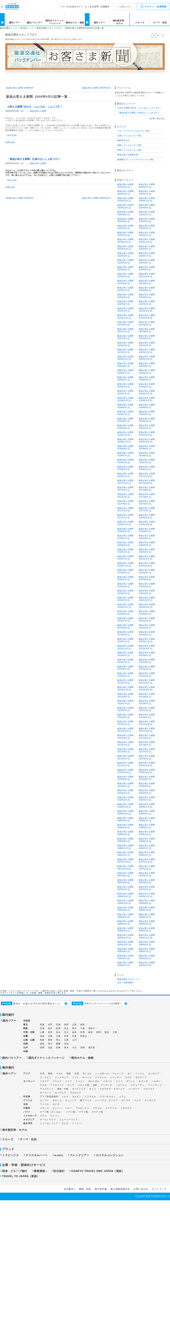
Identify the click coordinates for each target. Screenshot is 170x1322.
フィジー (76, 1123)
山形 (74, 1024)
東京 (74, 1028)
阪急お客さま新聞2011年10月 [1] (147, 729)
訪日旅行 (59, 1171)
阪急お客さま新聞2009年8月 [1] (125, 819)
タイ (129, 1073)
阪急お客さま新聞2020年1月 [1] (125, 392)
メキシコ (44, 1108)
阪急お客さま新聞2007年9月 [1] (147, 867)
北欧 (95, 1085)
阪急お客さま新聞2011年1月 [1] (125, 764)
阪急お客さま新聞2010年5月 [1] (147, 784)
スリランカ (100, 1077)
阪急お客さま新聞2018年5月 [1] (125, 461)
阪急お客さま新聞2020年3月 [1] (125, 385)
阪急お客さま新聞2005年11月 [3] (147, 936)
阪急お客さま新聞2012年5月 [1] (125, 709)
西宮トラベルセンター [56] (129, 150)
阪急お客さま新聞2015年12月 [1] (147, 557)
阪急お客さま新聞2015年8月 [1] (147, 571)
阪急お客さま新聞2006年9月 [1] (147, 901)
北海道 (26, 1021)
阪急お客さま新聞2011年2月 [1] (147, 757)
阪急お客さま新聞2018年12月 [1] (147, 433)
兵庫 (74, 1036)
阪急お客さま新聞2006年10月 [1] (125, 901)
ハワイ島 (70, 1112)
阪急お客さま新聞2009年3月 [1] (147, 833)
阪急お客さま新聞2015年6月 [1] (147, 578)
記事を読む (10, 142)
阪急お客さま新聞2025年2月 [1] (125, 192)
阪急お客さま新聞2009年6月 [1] (125, 826)
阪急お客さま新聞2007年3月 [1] (147, 881)
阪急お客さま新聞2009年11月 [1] (147, 805)
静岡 (98, 1032)
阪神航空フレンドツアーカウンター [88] (135, 159)
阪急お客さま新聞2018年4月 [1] (147, 461)
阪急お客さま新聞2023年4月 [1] (125, 268)
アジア (26, 1073)
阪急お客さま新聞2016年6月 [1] (147, 536)
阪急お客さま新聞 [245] (127, 155)
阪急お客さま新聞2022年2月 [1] (147, 302)
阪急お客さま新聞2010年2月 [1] (125, 798)
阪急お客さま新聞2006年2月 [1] (125, 929)
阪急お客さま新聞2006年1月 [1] (147, 929)
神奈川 (91, 1028)
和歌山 (83, 1036)
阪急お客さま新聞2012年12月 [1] (147, 681)
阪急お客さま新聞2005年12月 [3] (125, 936)
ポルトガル (94, 1081)
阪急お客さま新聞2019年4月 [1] (147, 419)
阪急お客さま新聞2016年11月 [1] (125, 523)
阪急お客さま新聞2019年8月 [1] (147, 406)
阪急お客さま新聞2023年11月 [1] (147, 240)
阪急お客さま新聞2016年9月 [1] (125, 530)
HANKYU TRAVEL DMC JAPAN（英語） (97, 1171)
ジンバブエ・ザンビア (106, 1100)
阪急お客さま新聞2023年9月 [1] (147, 247)
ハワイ (26, 1112)
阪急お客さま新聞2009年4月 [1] (125, 833)
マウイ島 (83, 1112)
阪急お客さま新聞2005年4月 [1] (125, 963)
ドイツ (68, 1081)
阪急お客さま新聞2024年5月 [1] (147, 220)
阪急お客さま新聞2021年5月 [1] (125, 337)
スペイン (80, 1081)
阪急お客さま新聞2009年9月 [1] (147, 812)
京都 (50, 1036)
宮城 (58, 1024)
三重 (114, 1032)
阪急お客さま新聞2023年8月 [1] (125, 254)
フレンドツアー (79, 1155)
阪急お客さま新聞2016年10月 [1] (147, 523)
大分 (74, 1047)
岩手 (50, 1024)
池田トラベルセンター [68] (129, 145)
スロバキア (149, 1089)
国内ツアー (14, 22)
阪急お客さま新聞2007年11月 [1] (147, 860)
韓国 (68, 1073)
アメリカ (44, 1104)
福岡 (42, 1047)
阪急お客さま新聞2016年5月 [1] (125, 543)
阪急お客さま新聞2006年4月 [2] (125, 922)
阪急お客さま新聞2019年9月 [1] (125, 406)
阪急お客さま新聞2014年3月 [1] (125, 633)
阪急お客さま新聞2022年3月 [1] (125, 302)
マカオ (59, 1073)
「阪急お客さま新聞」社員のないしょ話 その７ (33, 159)
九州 (25, 1047)
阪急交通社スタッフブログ (21, 34)
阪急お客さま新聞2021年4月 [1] (147, 337)
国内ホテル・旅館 (75, 22)
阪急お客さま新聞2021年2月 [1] (147, 344)
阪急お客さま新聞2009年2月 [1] (125, 840)
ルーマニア (60, 1093)
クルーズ (139, 22)
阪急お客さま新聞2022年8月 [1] (147, 282)
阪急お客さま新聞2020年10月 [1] (147, 357)
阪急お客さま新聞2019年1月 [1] (125, 433)
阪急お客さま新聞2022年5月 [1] (125, 295)
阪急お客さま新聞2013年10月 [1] (147, 647)
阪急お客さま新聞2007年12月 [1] (125, 860)
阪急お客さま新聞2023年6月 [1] (125, 261)
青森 (42, 1024)
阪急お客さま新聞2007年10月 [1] (125, 867)
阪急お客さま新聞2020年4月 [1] (147, 378)
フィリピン (45, 1077)
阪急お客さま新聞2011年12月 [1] (147, 722)
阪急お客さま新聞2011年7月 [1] (125, 743)
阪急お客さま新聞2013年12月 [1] (147, 640)
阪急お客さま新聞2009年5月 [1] (147, 826)
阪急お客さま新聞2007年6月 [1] (125, 881)
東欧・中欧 (63, 1089)
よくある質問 (92, 6)
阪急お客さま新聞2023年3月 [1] (147, 268)
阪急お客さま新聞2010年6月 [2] (125, 784)
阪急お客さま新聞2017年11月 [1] (125, 481)
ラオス (128, 1077)
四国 (25, 1044)
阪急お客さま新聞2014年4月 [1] (147, 626)
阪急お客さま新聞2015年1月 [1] (125, 598)
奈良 (66, 1036)
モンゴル (87, 1073)
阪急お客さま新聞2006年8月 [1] (125, 908)
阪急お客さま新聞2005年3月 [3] (147, 963)
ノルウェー (121, 1085)
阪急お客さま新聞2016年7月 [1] (125, 536)
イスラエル (90, 1096)
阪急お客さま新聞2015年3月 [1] (125, 591)
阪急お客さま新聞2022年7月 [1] (125, 289)
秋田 (66, 1024)
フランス (57, 1081)
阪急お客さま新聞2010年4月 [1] (125, 791)
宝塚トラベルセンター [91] (129, 136)
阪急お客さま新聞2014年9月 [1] (125, 612)
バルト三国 (83, 1085)
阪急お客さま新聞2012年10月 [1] (147, 688)
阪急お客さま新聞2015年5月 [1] (125, 585)
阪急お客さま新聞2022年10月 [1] (147, 275)
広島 (66, 1040)
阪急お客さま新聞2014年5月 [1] (125, 626)
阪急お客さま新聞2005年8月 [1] (125, 950)
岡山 (58, 1040)
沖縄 (25, 1051)
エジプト (44, 1100)
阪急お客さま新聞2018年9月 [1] (125, 447)
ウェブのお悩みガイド (71, 6)
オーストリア (79, 1089)
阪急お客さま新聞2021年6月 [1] (147, 330)
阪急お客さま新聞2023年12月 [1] (125, 240)
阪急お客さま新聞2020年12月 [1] (147, 350)
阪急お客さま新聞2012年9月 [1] (125, 695)
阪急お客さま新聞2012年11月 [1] (125, 688)
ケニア (137, 1100)
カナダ (55, 1104)
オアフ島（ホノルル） (51, 1112)
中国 (76, 1073)
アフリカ (27, 1100)
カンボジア (154, 1073)
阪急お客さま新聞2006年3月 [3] (147, 922)
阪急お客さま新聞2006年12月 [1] (125, 895)
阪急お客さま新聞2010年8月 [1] (147, 778)
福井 (74, 1032)
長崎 (58, 1047)
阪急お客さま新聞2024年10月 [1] (125, 206)
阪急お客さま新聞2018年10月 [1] (147, 440)
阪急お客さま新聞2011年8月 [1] (147, 736)
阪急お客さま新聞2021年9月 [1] (125, 323)
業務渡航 (39, 1171)
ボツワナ (125, 1100)
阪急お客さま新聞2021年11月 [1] (125, 316)
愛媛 (58, 1044)
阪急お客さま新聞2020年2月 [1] (147, 385)
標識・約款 (85, 1189)
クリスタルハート (37, 1155)
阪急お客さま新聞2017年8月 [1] (147, 488)
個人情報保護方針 (120, 1189)
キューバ (57, 1108)
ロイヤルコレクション (110, 1155)
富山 (58, 1032)
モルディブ (141, 1077)
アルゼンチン (82, 1108)
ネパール (86, 1077)
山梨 (42, 1032)
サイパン (54, 1116)
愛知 (106, 1032)
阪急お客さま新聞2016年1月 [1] (125, 557)
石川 (66, 1032)
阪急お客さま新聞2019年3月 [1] (125, 426)
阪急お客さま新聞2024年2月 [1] (125, 233)
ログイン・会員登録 (153, 6)
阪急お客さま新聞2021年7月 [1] (125, 330)
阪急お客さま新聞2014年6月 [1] (147, 619)
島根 (50, 1040)
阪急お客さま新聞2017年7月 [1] (125, 495)
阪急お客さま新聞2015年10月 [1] (147, 564)
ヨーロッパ (29, 1081)
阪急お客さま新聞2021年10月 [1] (147, 316)
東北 (25, 1024)
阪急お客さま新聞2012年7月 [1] (125, 702)
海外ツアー (99, 22)
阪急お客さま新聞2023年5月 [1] (147, 261)
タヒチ (65, 1123)
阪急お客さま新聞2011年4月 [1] (147, 750)
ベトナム (139, 1073)
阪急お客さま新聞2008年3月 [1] (147, 846)
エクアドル (111, 1108)
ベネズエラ (126, 1108)
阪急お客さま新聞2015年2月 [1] (147, 591)
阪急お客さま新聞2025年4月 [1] (125, 185)
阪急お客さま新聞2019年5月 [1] (125, 419)
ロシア (70, 1085)
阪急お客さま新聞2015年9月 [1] (125, 571)
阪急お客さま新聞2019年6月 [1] (147, 412)
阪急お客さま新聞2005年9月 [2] (147, 943)
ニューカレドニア (49, 1123)
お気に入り (125, 6)
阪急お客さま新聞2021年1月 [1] (125, 350)
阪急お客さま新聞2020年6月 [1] (147, 371)
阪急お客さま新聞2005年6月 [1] (125, 957)
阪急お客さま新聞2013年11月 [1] (125, 647)
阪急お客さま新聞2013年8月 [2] (147, 653)
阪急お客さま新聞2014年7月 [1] (125, 619)
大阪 (58, 1036)
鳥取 (42, 1040)
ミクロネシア (30, 1116)
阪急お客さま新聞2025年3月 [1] (147, 185)
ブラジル (97, 1108)
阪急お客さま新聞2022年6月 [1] (147, 289)
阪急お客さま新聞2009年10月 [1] (125, 812)
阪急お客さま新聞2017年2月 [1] (147, 509)
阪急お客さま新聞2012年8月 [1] (147, 695)
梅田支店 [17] (123, 140)
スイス (119, 1081)
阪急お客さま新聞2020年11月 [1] (125, 357)
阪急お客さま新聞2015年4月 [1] (147, 585)
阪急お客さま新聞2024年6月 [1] (125, 220)
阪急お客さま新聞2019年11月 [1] (125, 399)
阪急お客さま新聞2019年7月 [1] (125, 412)
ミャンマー (115, 1077)
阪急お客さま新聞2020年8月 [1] (147, 364)
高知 (66, 1044)
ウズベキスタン (108, 1096)
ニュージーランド (68, 1119)
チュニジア (71, 1100)
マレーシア (118, 1073)
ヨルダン (76, 1096)
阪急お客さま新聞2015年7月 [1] (125, 578)
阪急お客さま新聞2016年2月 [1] (147, 550)
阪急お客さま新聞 (38, 111)
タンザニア (150, 1100)
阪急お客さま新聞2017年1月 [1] (125, 516)
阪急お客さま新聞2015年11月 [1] (125, 564)
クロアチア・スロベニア (112, 1089)
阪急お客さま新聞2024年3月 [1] (147, 227)
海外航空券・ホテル (120, 22)
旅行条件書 (101, 1189)
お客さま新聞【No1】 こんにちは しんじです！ (34, 106)
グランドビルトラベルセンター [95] (133, 131)
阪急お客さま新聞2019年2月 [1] (147, 426)
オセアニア (29, 1119)
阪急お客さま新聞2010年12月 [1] (147, 764)
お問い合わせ (140, 1189)
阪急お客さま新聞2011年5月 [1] (125, 750)
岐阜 (90, 1032)
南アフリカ (85, 1100)
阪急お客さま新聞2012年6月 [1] (147, 702)
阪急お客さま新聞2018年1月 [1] (125, 474)
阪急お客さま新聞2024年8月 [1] (125, 213)
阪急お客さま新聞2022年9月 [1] (125, 282)
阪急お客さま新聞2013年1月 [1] (125, 681)
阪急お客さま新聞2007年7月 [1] (147, 874)
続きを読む (12, 135)
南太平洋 (27, 1123)
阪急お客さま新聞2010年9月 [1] (125, 778)
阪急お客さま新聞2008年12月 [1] (125, 846)
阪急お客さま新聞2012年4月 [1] (147, 709)
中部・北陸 (29, 1032)
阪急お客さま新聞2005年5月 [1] (147, 957)
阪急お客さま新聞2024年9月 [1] (147, 206)
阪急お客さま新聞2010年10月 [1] (147, 771)
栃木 (50, 1028)
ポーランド (45, 1093)
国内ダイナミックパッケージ (55, 22)
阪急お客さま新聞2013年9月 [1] (125, 653)
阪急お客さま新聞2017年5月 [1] (125, 502)
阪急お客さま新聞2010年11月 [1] (125, 771)
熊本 (66, 1047)
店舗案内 (105, 6)
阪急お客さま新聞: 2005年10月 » (97, 88)
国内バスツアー (35, 22)
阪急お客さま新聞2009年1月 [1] (147, 840)
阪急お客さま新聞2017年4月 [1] (147, 502)
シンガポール (102, 1073)
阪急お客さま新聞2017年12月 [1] (147, 474)
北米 (25, 1104)
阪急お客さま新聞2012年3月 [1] (125, 716)
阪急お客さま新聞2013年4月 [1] (147, 667)
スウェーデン (137, 1085)
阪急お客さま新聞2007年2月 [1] (125, 888)
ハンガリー (134, 1089)
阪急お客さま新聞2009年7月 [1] (147, 819)
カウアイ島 (97, 1112)
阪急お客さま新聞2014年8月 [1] (147, 612)
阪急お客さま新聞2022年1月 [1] (125, 309)
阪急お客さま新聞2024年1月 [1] (147, 233)
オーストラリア (48, 1119)
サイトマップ (159, 1189)
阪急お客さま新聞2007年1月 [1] (147, 888)
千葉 (82, 1028)
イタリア (44, 1081)
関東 (25, 1028)
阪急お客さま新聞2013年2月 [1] (147, 674)
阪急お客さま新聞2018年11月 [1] (125, 440)
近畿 (25, 1036)
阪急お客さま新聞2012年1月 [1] (125, 722)
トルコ (65, 1096)
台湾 (42, 1073)
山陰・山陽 (29, 1040)
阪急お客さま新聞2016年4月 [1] (147, 543)
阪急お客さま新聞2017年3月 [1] (125, 509)
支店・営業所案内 (125, 982)
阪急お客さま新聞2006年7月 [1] (147, 908)
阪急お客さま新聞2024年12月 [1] (125, 199)
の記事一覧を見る (157, 118)
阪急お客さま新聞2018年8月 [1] (147, 447)
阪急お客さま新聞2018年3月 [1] (125, 468)
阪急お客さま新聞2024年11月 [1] (147, 199)
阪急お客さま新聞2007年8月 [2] (125, 874)
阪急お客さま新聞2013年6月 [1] (147, 661)
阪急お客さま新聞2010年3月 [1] (147, 791)
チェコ (92, 1089)
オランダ (143, 1081)
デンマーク (106, 1085)
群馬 (58, 1028)
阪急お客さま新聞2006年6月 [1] (125, 915)
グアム (43, 1116)
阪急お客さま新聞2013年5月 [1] (125, 667)
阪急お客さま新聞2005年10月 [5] (125, 943)
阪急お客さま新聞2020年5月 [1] (125, 378)
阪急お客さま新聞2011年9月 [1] (125, 736)
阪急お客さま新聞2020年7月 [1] (125, 371)
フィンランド (155, 1085)
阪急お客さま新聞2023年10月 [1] (125, 247)
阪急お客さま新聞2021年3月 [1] (125, 344)
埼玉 (66, 1028)
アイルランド (57, 1085)
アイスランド (47, 1089)
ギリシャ (130, 1081)
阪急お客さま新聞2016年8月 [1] (147, 530)
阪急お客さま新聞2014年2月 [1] (147, 633)
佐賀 (50, 1047)
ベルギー (156, 1081)
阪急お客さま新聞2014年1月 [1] (125, 640)
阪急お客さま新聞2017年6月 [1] (147, 495)
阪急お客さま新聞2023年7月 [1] (147, 254)
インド (75, 1077)
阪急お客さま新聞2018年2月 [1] (147, 468)
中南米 (26, 1108)
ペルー (68, 1108)
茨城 (42, 1028)
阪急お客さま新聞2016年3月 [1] (125, 550)
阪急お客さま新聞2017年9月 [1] (125, 488)
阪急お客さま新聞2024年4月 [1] (125, 227)
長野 (82, 1032)
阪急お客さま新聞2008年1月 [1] (147, 853)
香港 (50, 1073)
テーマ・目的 (160, 22)
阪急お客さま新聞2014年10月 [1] (147, 605)
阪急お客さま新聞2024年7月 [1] (147, 213)
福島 (82, 1024)
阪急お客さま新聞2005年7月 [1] (147, 950)
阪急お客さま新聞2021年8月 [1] (147, 323)
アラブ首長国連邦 (49, 1096)
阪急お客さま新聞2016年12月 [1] (147, 516)
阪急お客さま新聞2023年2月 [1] (125, 275)
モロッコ (57, 1100)
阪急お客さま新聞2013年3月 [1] (125, 674)
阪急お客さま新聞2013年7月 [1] (125, 661)
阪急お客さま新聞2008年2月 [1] (125, 853)
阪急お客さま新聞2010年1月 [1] (147, 798)
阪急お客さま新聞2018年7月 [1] (125, 454)
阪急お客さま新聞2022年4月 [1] (147, 295)
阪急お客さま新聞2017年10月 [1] (147, 481)
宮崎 (82, 1047)
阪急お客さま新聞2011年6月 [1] (147, 743)
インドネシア (62, 1077)
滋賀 (42, 1036)
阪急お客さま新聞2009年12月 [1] (125, 805)
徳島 (42, 1044)
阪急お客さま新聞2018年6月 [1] (147, 454)
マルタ (43, 1085)
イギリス (107, 1081)
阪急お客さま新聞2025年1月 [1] (147, 192)
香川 (50, 1044)
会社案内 (69, 1189)
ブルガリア (75, 1093)
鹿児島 (91, 1047)
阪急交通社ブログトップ (128, 979)
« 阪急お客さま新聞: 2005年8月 (19, 88)
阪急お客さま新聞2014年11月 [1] (125, 605)
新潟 (50, 1032)
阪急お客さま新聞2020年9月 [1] (125, 364)
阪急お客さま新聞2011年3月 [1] (125, 757)
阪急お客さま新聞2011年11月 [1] (125, 729)
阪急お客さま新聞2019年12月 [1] (147, 392)
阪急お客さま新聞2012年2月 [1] (147, 716)
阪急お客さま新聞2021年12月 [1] (147, 309)
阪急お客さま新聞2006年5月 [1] (147, 915)
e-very (58, 1155)
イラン (122, 1096)
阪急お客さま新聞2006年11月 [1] (147, 895)
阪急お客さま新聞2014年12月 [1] (147, 598)
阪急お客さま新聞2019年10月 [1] (147, 399)
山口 (74, 1040)
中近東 (26, 1096)
